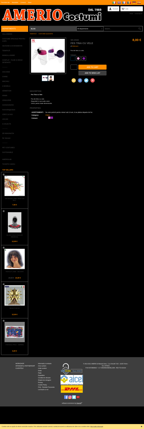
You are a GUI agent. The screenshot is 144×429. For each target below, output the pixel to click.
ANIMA (4, 95)
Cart (126, 9)
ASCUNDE (6, 72)
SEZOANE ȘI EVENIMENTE (12, 46)
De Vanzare (6, 138)
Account (115, 9)
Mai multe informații (96, 426)
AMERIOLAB (6, 159)
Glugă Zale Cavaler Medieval (15, 236)
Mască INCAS (15, 308)
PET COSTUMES (8, 147)
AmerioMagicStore (8, 110)
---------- (5, 67)
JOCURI (5, 119)
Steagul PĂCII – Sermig (14, 345)
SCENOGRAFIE (8, 105)
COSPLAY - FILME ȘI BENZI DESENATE (12, 61)
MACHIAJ (5, 81)
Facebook (80, 80)
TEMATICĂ (6, 50)
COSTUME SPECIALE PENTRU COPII (13, 40)
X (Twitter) (86, 81)
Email (73, 80)
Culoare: (73, 55)
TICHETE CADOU (8, 164)
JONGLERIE (6, 100)
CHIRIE (5, 76)
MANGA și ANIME (8, 55)
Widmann (75, 46)
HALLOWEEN (7, 34)
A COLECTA (6, 124)
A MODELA (6, 86)
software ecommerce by (72, 403)
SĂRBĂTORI (6, 91)
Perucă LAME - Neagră (15, 271)
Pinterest (92, 80)
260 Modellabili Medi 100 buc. (14, 199)
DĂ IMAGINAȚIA (8, 133)
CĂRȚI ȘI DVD (7, 114)
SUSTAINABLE (7, 152)
